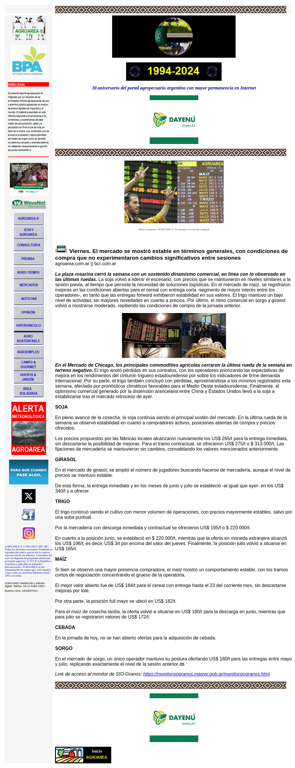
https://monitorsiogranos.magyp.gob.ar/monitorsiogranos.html (206, 674)
